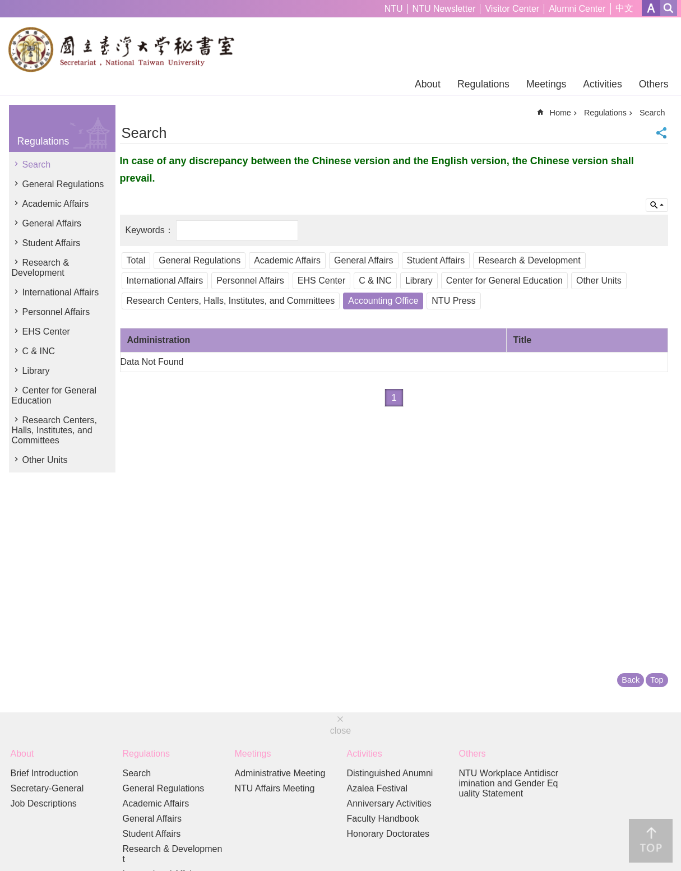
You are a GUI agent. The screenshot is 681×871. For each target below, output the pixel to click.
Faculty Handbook (383, 818)
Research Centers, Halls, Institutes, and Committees (54, 430)
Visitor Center (512, 8)
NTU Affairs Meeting (275, 788)
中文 (624, 8)
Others (654, 84)
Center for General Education (54, 395)
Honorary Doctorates (388, 833)
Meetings (546, 84)
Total (136, 260)
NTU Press (453, 300)
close (340, 730)
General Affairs (52, 223)
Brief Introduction (44, 773)
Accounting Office (383, 300)
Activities (602, 84)
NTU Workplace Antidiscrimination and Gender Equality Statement (509, 783)
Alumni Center (577, 8)
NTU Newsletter (444, 8)
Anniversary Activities (389, 803)
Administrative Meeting (280, 773)
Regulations (483, 84)
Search (36, 164)
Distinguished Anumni (390, 773)
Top (656, 679)
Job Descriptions (44, 803)
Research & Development (41, 267)
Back (631, 679)
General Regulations (63, 184)
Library (36, 371)
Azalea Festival (377, 788)
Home (560, 112)
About (428, 84)
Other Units (45, 460)
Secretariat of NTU (126, 49)
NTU (393, 8)
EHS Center (46, 331)
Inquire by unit (657, 205)
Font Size (651, 8)
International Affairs (60, 292)
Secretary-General (47, 788)
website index (668, 8)
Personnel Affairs (56, 312)
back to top (651, 841)
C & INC (38, 351)
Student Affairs (51, 243)
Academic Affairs (55, 204)
